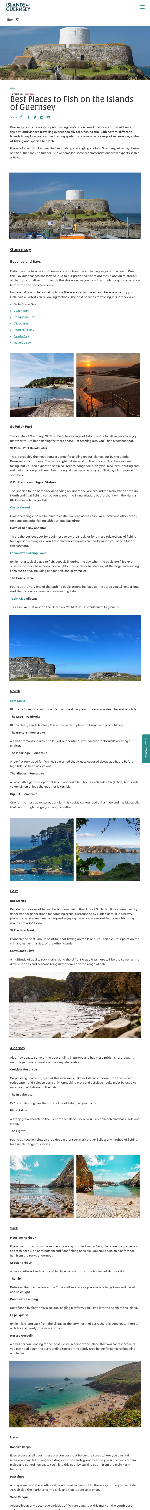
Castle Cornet (20, 507)
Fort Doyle (17, 701)
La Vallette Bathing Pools (28, 553)
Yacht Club (17, 598)
